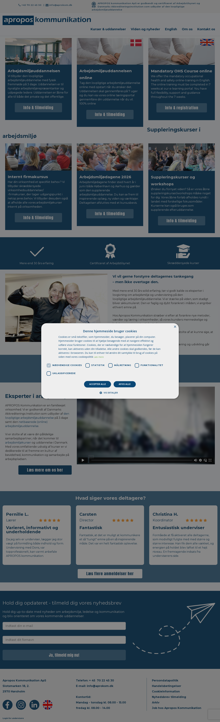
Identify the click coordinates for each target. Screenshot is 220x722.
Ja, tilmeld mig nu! (64, 655)
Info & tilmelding (38, 107)
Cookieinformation (166, 691)
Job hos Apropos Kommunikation (176, 708)
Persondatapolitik (165, 680)
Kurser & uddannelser (108, 29)
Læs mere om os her (45, 470)
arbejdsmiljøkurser (18, 442)
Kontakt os (206, 29)
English (171, 29)
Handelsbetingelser (166, 686)
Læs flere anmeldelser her (110, 573)
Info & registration (181, 108)
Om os (187, 29)
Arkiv (156, 702)
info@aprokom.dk (60, 5)
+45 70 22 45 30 (31, 5)
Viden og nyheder (145, 29)
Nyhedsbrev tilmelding (169, 697)
